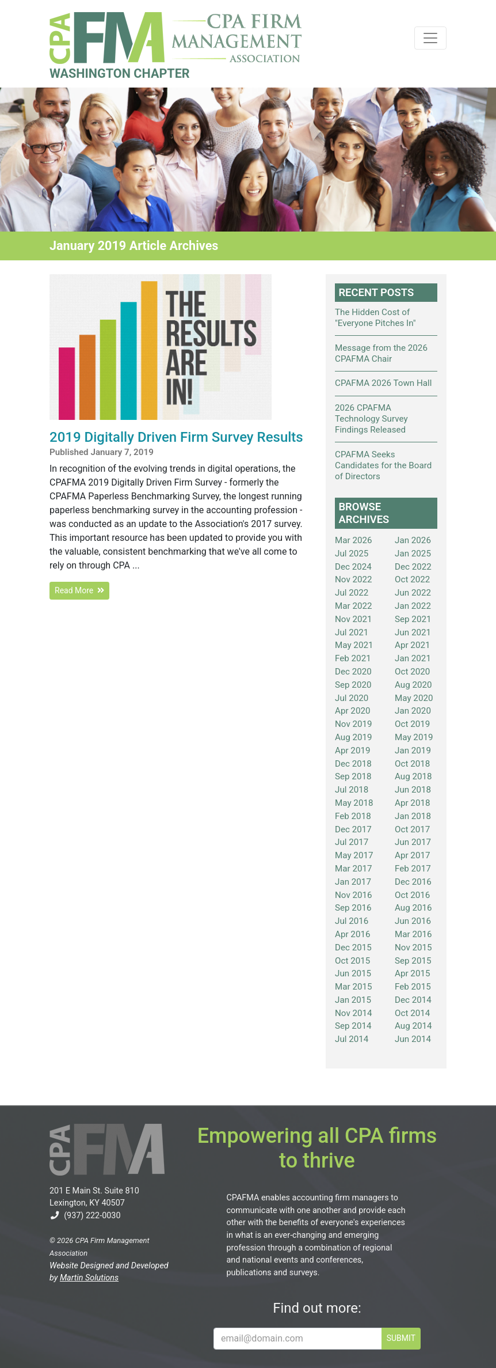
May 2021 (354, 645)
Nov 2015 (413, 947)
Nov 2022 (353, 579)
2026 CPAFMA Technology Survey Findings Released (371, 419)
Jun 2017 (413, 842)
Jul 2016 (351, 921)
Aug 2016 (413, 908)
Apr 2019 (353, 750)
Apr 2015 (412, 973)
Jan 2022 (413, 606)
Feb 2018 (353, 816)
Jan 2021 (413, 658)
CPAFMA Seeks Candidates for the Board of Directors (383, 465)
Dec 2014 (413, 1000)
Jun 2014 (413, 1039)
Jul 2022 (351, 593)
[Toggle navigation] (430, 38)
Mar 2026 (353, 540)
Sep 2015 (413, 961)
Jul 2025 (351, 553)
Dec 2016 (413, 882)
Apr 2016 (353, 934)
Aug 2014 (413, 1026)
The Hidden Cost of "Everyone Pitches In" (375, 317)
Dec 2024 (353, 567)
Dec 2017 (353, 829)
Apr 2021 (412, 645)
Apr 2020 (353, 711)
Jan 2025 (413, 553)
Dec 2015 (353, 947)
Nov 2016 (353, 895)
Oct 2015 (352, 961)
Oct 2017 (412, 829)
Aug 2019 (353, 737)
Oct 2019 (412, 724)
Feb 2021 (353, 658)
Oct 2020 (412, 671)
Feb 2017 (413, 868)
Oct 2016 (412, 895)
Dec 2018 (353, 764)
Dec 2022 (413, 567)
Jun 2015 (353, 973)
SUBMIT (401, 1338)
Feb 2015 (413, 987)
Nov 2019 (353, 724)
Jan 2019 (413, 750)
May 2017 (354, 855)
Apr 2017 (412, 855)
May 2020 (414, 698)
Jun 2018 (413, 790)
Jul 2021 (351, 632)
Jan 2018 (413, 816)
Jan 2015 (353, 1000)
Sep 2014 (353, 1026)
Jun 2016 (413, 921)
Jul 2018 (351, 790)
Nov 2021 (353, 619)
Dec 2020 (353, 671)
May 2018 (354, 803)
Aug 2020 (413, 685)
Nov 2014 (353, 1013)
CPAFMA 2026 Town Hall (383, 383)
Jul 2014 (351, 1039)
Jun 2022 (413, 593)
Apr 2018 (412, 803)
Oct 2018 (412, 764)
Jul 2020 (351, 698)
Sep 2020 (353, 685)
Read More (79, 590)
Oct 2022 (412, 579)
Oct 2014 (412, 1013)
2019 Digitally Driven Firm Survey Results (176, 437)
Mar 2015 (353, 987)
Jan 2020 (413, 711)
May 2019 (414, 737)
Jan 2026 (413, 540)
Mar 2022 (353, 606)
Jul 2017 (351, 842)
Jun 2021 (413, 632)
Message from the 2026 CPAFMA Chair (381, 353)
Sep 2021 (413, 619)
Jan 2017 (353, 882)
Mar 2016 (413, 934)
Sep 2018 (353, 776)
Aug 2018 (413, 776)
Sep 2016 (353, 908)
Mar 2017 (353, 868)
